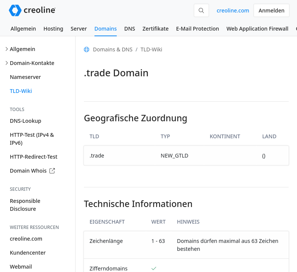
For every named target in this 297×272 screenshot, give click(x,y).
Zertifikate (155, 28)
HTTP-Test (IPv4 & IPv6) (32, 138)
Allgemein (23, 28)
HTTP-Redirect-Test (33, 156)
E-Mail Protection (197, 28)
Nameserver (25, 76)
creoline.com (233, 10)
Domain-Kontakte (32, 62)
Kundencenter (28, 252)
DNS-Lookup (25, 120)
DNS (129, 28)
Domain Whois (32, 170)
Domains (105, 28)
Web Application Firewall (257, 28)
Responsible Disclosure (25, 204)
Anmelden (271, 10)
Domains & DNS (113, 49)
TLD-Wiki (21, 90)
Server (79, 28)
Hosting (53, 28)
